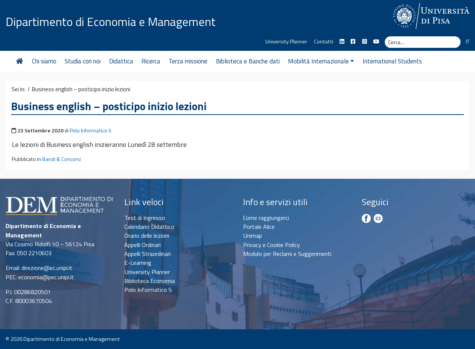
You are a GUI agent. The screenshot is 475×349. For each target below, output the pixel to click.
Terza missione (187, 61)
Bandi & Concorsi (61, 159)
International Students (392, 61)
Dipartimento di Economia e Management (111, 21)
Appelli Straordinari (147, 253)
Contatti (323, 41)
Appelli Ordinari (142, 244)
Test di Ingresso (144, 217)
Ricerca (150, 61)
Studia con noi (83, 61)
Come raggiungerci (266, 217)
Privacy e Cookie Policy (271, 244)
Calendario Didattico (149, 226)
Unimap (252, 235)
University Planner (286, 41)
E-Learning (137, 262)
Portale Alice (259, 226)
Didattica (121, 61)
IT (467, 41)
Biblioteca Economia (149, 280)
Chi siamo (44, 61)
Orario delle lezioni (146, 235)
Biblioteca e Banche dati (248, 61)
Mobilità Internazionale (321, 61)
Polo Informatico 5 (90, 130)
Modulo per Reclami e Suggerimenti (287, 253)
